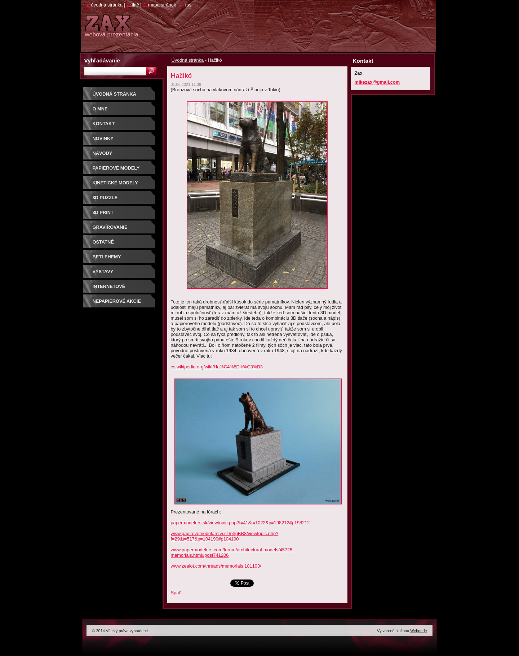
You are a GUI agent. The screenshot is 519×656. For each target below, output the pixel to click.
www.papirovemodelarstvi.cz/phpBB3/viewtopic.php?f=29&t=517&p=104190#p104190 (225, 536)
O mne (100, 108)
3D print (103, 212)
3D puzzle (105, 197)
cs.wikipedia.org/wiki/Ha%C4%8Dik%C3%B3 (217, 366)
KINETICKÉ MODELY (115, 182)
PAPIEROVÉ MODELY (116, 168)
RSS (188, 5)
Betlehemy (107, 256)
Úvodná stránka (188, 60)
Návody (102, 153)
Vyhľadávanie (102, 60)
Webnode (418, 631)
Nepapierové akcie (117, 301)
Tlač (135, 5)
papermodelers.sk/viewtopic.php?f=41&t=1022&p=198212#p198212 (240, 522)
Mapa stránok (162, 5)
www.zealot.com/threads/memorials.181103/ (216, 566)
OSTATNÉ (103, 242)
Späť (176, 592)
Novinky (103, 138)
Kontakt (104, 123)
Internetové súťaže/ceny (109, 289)
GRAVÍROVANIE (110, 227)
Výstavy (103, 271)
